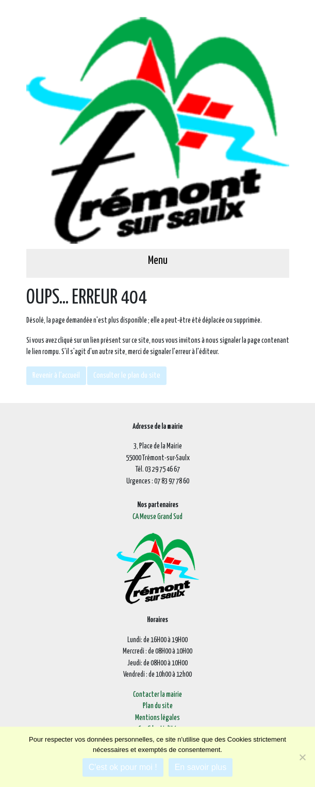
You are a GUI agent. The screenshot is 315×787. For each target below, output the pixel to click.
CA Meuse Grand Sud (157, 517)
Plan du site (158, 706)
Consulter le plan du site (126, 375)
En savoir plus (201, 767)
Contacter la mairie (157, 694)
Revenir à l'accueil (56, 375)
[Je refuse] (302, 757)
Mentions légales (157, 718)
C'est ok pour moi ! (123, 767)
